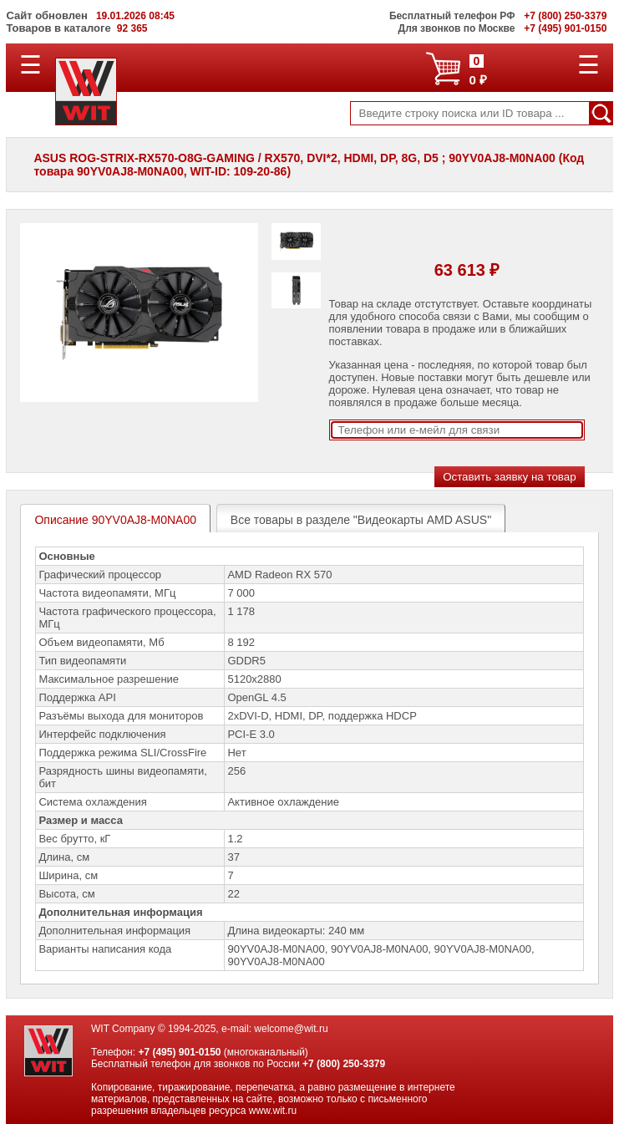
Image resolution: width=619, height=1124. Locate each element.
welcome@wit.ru (290, 1029)
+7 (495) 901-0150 (179, 1052)
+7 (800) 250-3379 (343, 1064)
